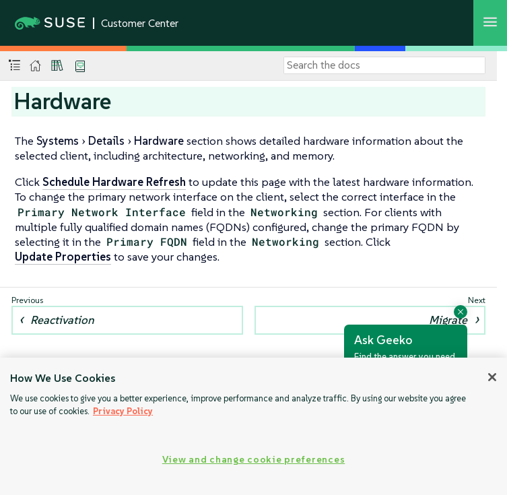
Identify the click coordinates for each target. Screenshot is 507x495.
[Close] (492, 377)
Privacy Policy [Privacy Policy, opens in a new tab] (123, 411)
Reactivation (62, 319)
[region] (253, 426)
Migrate (448, 319)
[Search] (384, 65)
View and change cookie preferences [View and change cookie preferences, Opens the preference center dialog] (253, 459)
